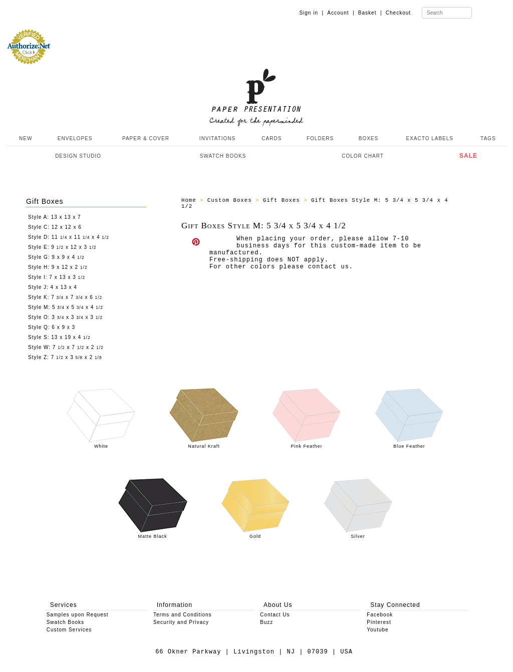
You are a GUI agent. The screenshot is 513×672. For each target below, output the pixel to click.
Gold (255, 534)
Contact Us (275, 614)
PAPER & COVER (145, 138)
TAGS (487, 138)
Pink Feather (307, 444)
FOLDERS (320, 138)
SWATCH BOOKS (223, 156)
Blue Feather (409, 444)
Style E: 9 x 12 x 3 (62, 247)
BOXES (368, 138)
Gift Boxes (45, 201)
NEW (24, 138)
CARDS (272, 138)
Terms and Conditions (182, 614)
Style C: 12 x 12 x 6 (55, 227)
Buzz (266, 622)
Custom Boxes (229, 200)
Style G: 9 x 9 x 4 (56, 257)
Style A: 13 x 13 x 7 (54, 217)
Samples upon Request (78, 614)
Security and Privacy (181, 622)
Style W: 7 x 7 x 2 (66, 347)
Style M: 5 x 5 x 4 (65, 307)
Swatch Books (65, 622)
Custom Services (69, 629)
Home (188, 200)
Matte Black (153, 534)
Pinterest (379, 622)
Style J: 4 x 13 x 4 (52, 287)
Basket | (370, 13)
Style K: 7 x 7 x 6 (65, 297)
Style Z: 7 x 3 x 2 (65, 357)
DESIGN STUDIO (78, 156)
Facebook (380, 614)
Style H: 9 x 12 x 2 (58, 267)
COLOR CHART (363, 156)
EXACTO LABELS (430, 138)
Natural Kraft (204, 444)
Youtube (377, 629)
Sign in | (311, 13)
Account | (340, 13)
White (101, 444)
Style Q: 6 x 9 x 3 (51, 327)
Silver (358, 534)
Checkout (398, 13)
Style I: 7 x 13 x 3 (56, 277)
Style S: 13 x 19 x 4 (59, 337)
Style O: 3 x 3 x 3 (65, 317)
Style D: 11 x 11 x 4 (68, 237)
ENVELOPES (75, 138)
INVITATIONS (217, 138)
